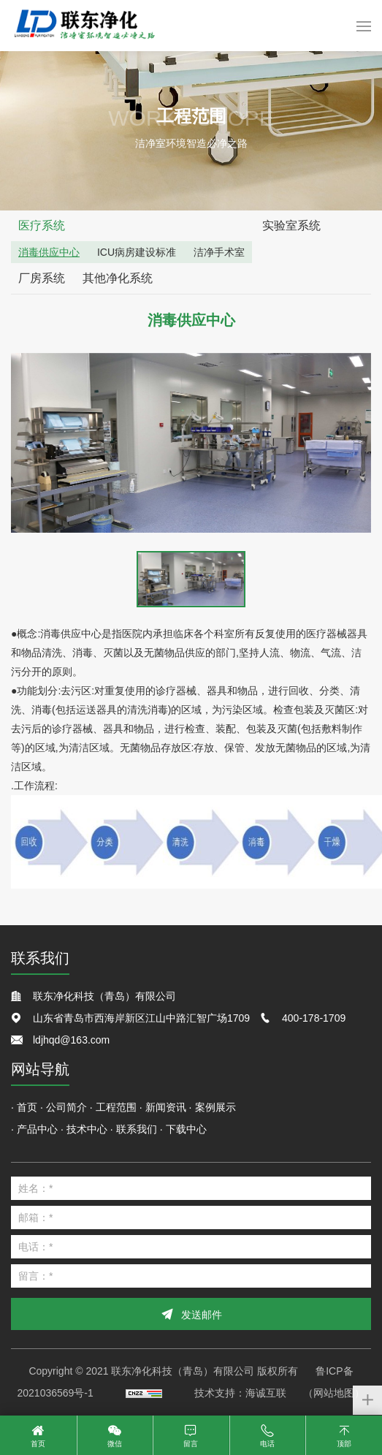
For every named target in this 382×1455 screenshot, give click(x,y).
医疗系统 (41, 225)
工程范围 (116, 1107)
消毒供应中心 (49, 252)
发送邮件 (201, 1315)
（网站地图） (333, 1393)
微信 (114, 1444)
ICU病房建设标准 (136, 252)
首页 (27, 1107)
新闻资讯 (165, 1107)
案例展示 (215, 1107)
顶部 (344, 1444)
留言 (190, 1444)
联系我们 (136, 1129)
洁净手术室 (219, 252)
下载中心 (186, 1129)
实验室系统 (291, 225)
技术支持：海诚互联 (240, 1393)
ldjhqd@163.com (71, 1040)
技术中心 (86, 1129)
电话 (267, 1444)
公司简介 (66, 1107)
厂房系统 (41, 278)
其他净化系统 (118, 278)
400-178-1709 (313, 1018)
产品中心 (37, 1129)
